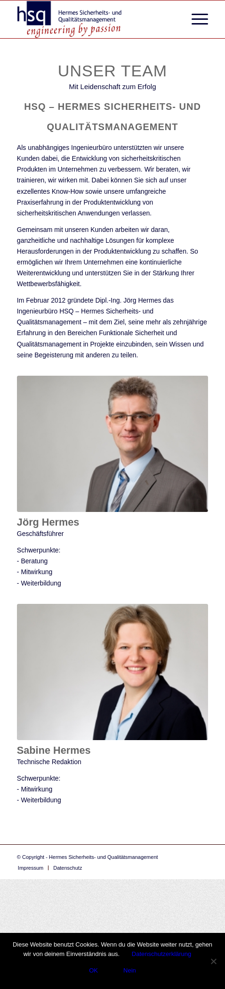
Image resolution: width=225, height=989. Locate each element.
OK (93, 970)
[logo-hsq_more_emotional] (93, 19)
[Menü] (195, 19)
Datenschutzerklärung (161, 953)
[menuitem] (195, 19)
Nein (129, 970)
